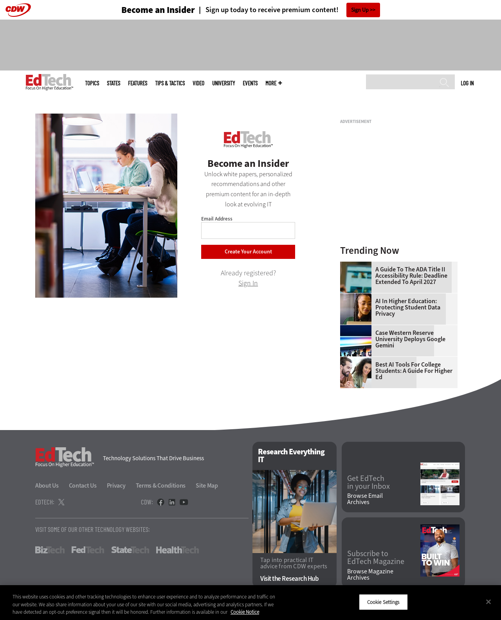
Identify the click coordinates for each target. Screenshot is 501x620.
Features (137, 83)
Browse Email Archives (365, 499)
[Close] (488, 601)
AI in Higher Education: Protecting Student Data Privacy (407, 307)
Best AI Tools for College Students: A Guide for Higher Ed (413, 371)
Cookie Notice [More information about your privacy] (245, 612)
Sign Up (360, 10)
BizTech (50, 549)
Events (250, 83)
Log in (467, 83)
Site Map (207, 485)
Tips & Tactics (170, 83)
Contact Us (83, 485)
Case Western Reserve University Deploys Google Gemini (410, 339)
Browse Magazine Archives (370, 574)
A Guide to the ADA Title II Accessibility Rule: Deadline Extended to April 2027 (411, 275)
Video (198, 83)
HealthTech (177, 549)
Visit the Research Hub (289, 578)
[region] (250, 602)
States (113, 83)
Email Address (216, 218)
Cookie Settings (383, 601)
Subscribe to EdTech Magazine (375, 558)
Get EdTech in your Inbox (368, 482)
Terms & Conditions (161, 485)
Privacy (116, 485)
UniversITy (223, 83)
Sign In (248, 283)
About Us (47, 485)
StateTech (130, 549)
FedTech (88, 549)
